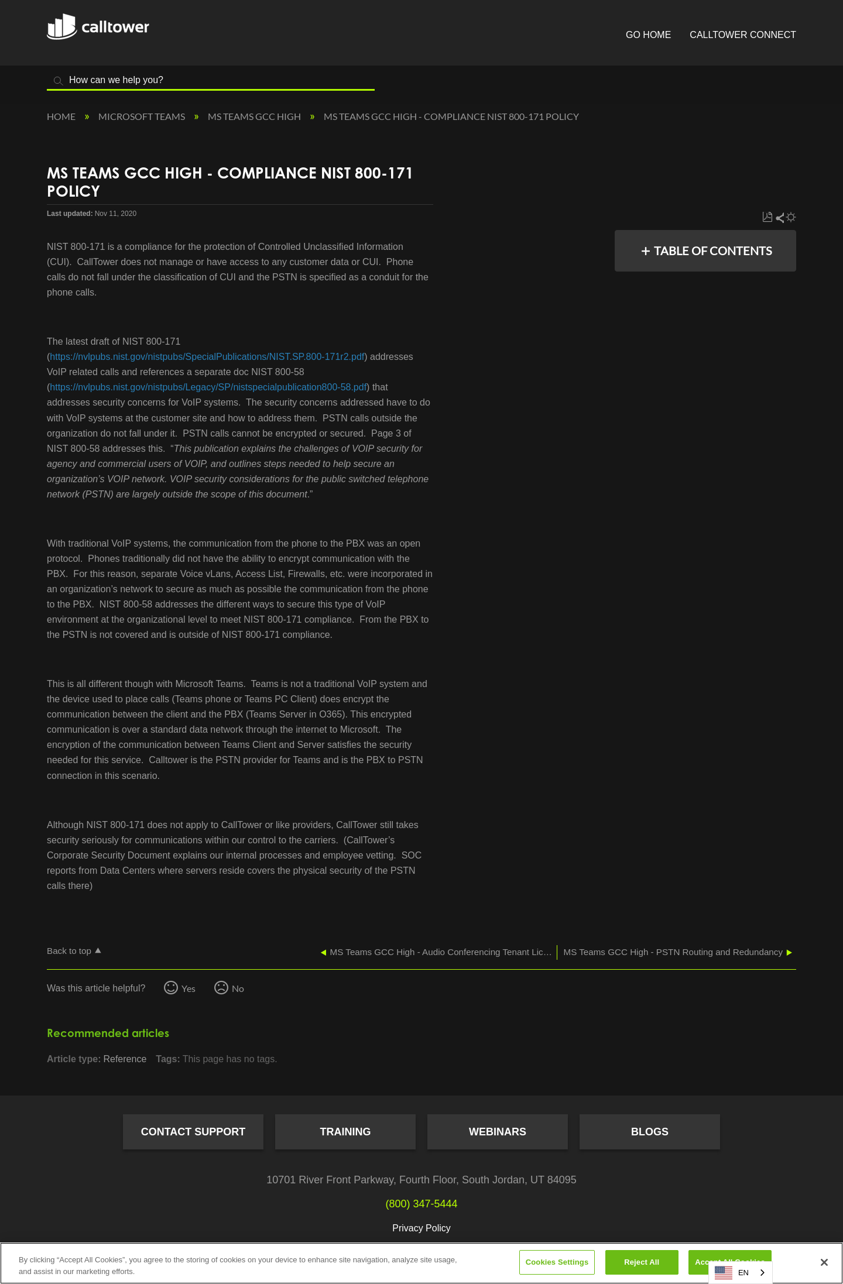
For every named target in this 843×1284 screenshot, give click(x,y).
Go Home (648, 35)
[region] (421, 1263)
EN (732, 1273)
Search (58, 81)
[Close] (824, 1262)
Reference (124, 1059)
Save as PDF (767, 217)
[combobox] (740, 1272)
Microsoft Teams (142, 116)
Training (345, 1132)
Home (62, 116)
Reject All (641, 1262)
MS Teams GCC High (255, 116)
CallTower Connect (743, 35)
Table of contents (713, 250)
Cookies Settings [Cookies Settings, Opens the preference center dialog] (557, 1262)
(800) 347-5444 (421, 1204)
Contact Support (193, 1132)
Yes (188, 988)
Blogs (650, 1132)
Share (779, 217)
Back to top (69, 951)
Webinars (497, 1132)
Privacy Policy (421, 1228)
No (238, 988)
